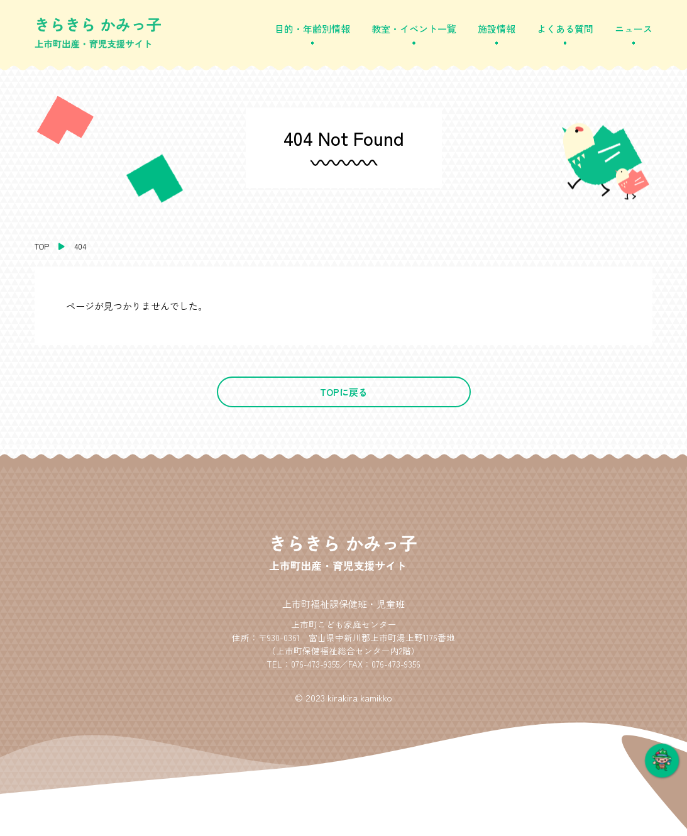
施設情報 (496, 28)
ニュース (633, 28)
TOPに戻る (344, 392)
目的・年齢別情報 (312, 28)
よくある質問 (565, 28)
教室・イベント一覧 (413, 28)
